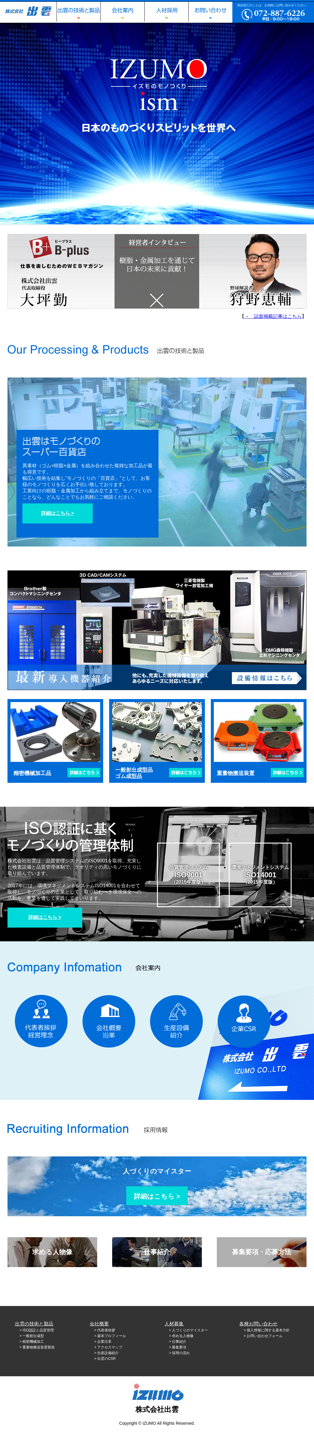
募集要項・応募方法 (261, 1252)
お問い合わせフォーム (265, 1336)
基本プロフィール (111, 1336)
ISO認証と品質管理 (38, 1330)
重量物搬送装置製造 (38, 1347)
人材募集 (174, 1323)
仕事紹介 (157, 1252)
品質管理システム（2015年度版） (188, 875)
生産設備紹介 (108, 1353)
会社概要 (99, 1323)
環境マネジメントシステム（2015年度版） (260, 875)
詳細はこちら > (57, 513)
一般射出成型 (33, 1336)
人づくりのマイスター (157, 1176)
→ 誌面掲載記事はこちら (273, 316)
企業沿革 (104, 1341)
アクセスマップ (109, 1347)
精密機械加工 (33, 1341)
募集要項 (179, 1347)
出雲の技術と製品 (34, 1323)
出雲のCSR (106, 1359)
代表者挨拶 (106, 1330)
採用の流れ (181, 1353)
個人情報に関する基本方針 (268, 1330)
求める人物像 (52, 1252)
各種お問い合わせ (258, 1323)
